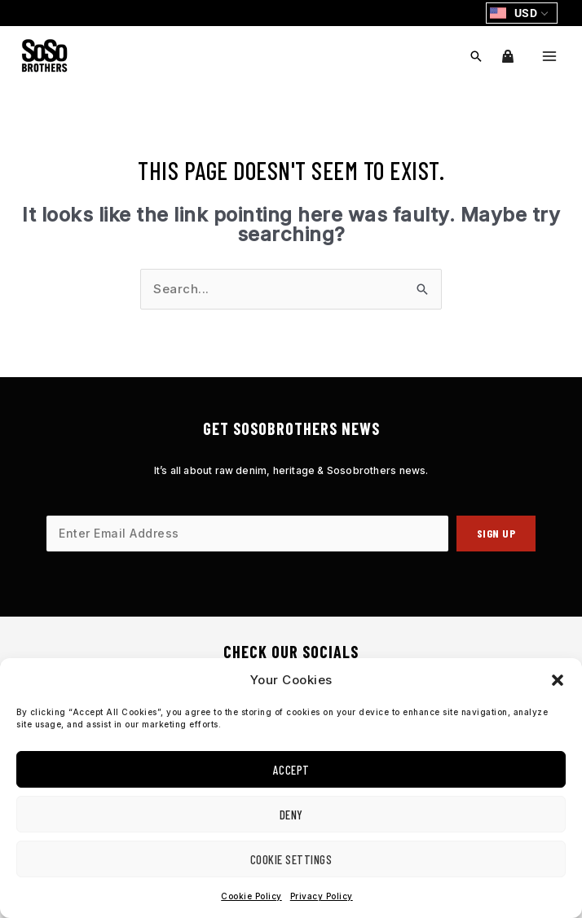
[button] (557, 680)
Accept (291, 769)
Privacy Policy (321, 896)
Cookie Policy (251, 896)
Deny (291, 814)
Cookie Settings (291, 859)
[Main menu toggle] (549, 55)
